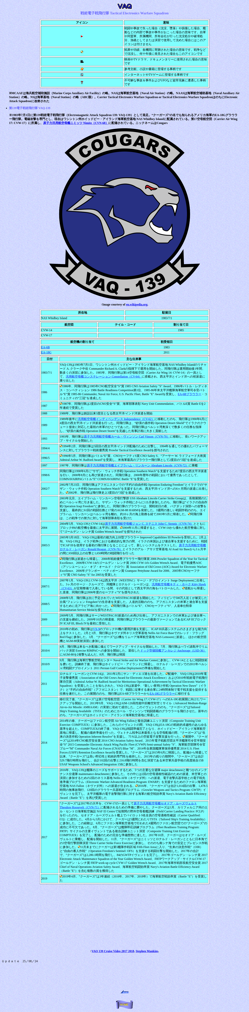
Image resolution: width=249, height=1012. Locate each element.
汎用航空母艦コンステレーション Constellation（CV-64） (104, 376)
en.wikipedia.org (136, 304)
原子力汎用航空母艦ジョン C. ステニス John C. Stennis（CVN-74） (149, 523)
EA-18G (46, 352)
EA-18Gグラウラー (162, 693)
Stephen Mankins (147, 951)
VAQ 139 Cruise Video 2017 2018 (113, 951)
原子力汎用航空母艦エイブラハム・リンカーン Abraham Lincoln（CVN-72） (138, 465)
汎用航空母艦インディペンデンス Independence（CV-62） (116, 419)
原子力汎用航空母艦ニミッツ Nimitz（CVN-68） (75, 123)
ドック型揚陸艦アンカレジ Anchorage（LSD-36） (173, 650)
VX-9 (96, 629)
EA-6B (45, 347)
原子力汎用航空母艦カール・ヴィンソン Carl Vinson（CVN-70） (127, 436)
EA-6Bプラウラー (189, 394)
